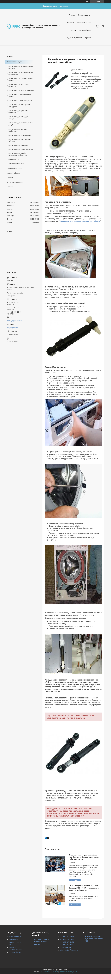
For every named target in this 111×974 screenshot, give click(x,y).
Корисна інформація (15, 182)
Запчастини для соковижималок (20, 149)
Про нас (88, 38)
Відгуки (73, 30)
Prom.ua (66, 969)
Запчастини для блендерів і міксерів (18, 118)
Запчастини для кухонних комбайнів (18, 112)
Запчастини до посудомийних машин (19, 96)
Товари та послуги (14, 62)
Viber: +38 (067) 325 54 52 (69, 950)
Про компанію (14, 939)
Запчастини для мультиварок (19, 135)
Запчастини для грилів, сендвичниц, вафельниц (17, 154)
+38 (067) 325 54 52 (67, 937)
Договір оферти (85, 30)
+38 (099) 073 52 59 (67, 942)
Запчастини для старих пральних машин (20, 79)
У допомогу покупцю (75, 38)
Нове (11, 945)
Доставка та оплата (41, 939)
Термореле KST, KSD (16, 163)
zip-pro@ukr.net (12, 328)
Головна (72, 15)
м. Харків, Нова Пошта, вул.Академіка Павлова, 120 (94, 939)
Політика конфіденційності (68, 972)
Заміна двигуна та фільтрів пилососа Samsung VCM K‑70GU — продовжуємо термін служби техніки (84, 888)
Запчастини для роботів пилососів (21, 90)
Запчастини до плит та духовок (20, 100)
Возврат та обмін (40, 942)
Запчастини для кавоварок (18, 145)
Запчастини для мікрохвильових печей (20, 124)
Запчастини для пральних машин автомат (20, 67)
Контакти (70, 23)
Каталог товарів (84, 15)
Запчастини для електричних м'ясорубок (19, 106)
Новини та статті (15, 942)
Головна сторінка (15, 937)
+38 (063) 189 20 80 (67, 939)
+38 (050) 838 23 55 (67, 945)
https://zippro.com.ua (14, 321)
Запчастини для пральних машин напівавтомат (20, 73)
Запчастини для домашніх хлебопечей (18, 130)
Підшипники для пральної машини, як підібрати (79, 221)
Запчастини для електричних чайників (19, 140)
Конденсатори (13, 159)
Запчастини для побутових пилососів (18, 85)
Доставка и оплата (84, 23)
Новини (10, 187)
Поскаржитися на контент (49, 972)
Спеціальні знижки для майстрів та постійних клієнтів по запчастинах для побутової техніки (84, 857)
